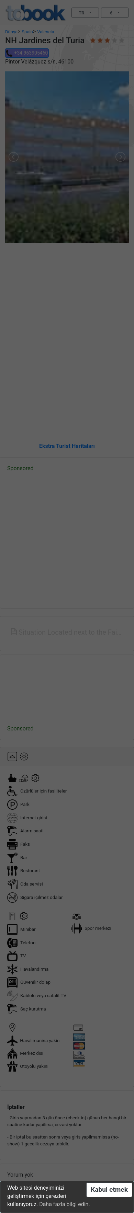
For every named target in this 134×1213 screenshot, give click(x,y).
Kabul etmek (109, 1189)
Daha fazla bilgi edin (63, 1204)
